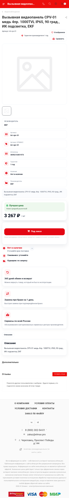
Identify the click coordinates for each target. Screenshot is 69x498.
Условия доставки (26, 409)
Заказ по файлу (34, 414)
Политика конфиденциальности (37, 449)
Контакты (48, 409)
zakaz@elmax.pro (36, 434)
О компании (22, 403)
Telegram (38, 422)
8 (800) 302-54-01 (35, 430)
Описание (8, 335)
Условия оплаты (44, 403)
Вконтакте (31, 422)
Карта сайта (37, 452)
